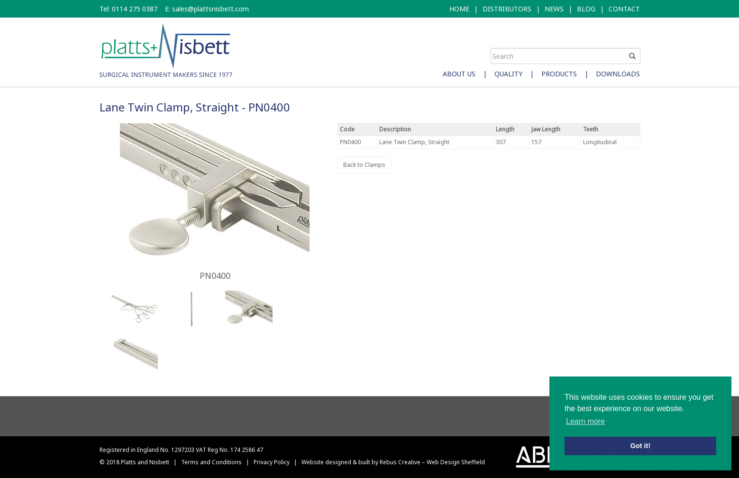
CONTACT (624, 8)
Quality (508, 73)
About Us (459, 73)
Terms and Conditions (211, 462)
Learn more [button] (585, 421)
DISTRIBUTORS (507, 8)
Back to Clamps (364, 165)
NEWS (554, 8)
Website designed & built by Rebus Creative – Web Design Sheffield (393, 462)
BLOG (586, 8)
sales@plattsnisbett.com (210, 8)
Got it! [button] (640, 446)
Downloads (618, 73)
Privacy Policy (272, 462)
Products (559, 73)
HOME (459, 8)
